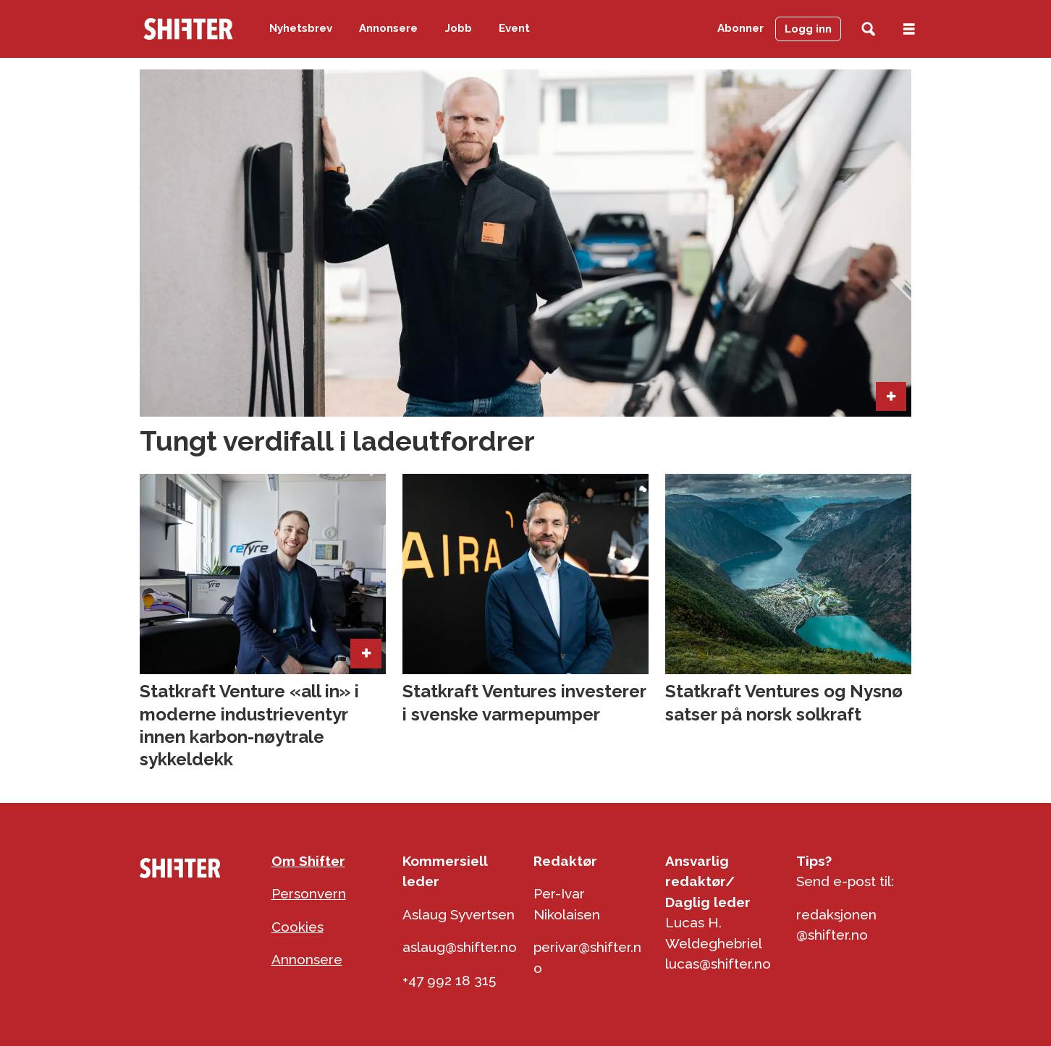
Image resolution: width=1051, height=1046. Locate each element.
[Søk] (868, 29)
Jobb (458, 28)
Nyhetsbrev (300, 28)
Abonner (740, 28)
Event (514, 28)
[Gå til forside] (188, 29)
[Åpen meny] (909, 29)
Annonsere (388, 28)
